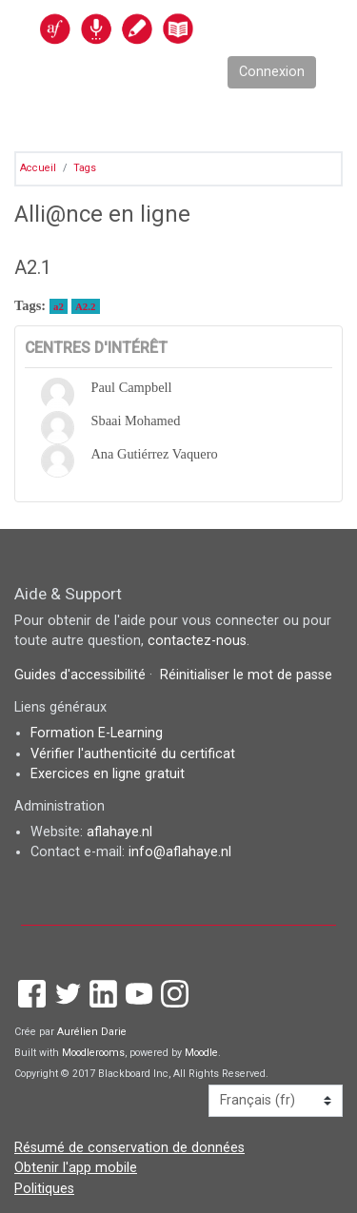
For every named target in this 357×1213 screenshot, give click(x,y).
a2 (58, 306)
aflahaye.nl (119, 832)
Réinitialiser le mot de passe (246, 675)
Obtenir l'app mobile (75, 1168)
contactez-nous (197, 641)
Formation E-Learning (96, 733)
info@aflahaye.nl (180, 852)
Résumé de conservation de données (129, 1148)
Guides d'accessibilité (81, 675)
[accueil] (158, 28)
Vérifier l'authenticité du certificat (132, 754)
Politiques (44, 1189)
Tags (84, 168)
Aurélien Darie (92, 1032)
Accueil (38, 168)
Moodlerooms (93, 1053)
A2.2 (85, 306)
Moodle (201, 1053)
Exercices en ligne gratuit (107, 774)
